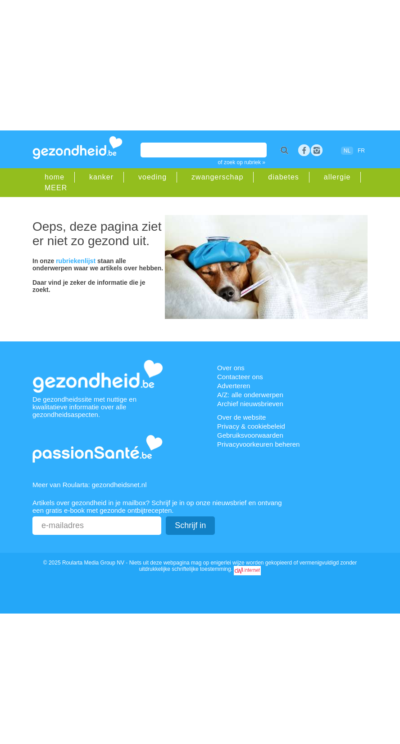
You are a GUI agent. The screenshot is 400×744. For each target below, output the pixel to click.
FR (361, 151)
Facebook (304, 150)
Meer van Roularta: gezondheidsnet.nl (89, 485)
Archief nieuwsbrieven (250, 404)
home (54, 177)
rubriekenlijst (75, 260)
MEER (56, 188)
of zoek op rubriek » (241, 162)
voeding (152, 177)
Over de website (241, 417)
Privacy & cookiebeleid (251, 426)
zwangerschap (217, 177)
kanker (101, 177)
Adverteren (233, 386)
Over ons (231, 368)
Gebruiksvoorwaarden (250, 435)
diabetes (283, 177)
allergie (337, 177)
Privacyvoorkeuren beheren (258, 444)
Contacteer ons (240, 377)
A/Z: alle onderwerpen (250, 395)
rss (317, 150)
